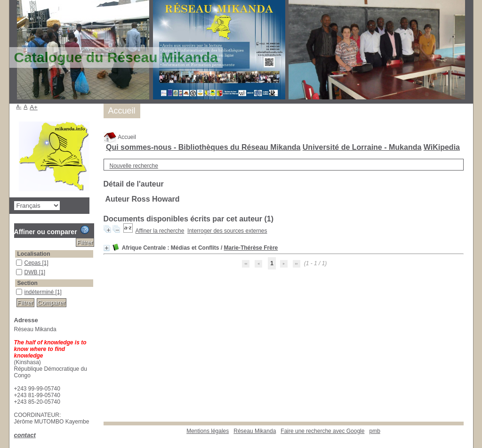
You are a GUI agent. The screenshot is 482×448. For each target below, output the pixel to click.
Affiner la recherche (160, 231)
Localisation (33, 254)
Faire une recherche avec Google (322, 431)
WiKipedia (442, 147)
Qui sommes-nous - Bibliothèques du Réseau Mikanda (203, 147)
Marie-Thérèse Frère (251, 247)
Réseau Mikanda (254, 431)
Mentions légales (207, 431)
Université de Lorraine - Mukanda (362, 147)
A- (19, 106)
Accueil (120, 137)
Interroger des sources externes (227, 231)
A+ (34, 107)
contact (25, 435)
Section (27, 283)
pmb (374, 431)
